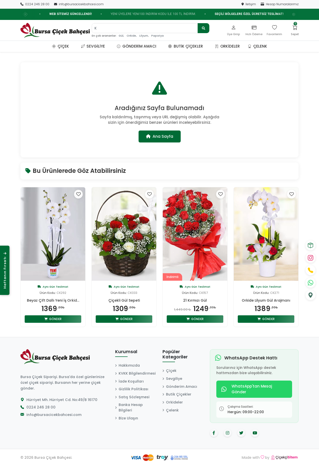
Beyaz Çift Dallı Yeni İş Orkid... (53, 300)
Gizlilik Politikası (131, 389)
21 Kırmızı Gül (195, 300)
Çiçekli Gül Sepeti (124, 300)
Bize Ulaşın (126, 418)
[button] (75, 46)
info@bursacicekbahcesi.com (79, 4)
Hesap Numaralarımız (280, 4)
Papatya (157, 35)
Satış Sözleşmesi (132, 397)
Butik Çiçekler (185, 46)
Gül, (121, 35)
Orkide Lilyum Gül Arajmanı (266, 300)
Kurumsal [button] (126, 352)
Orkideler (227, 46)
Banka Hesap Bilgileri (129, 407)
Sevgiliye (93, 46)
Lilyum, (144, 35)
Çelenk (257, 46)
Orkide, (132, 35)
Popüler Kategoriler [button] (175, 354)
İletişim (249, 4)
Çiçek (60, 46)
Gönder (53, 319)
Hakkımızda (127, 365)
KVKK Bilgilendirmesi (135, 373)
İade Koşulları (129, 381)
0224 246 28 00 (35, 4)
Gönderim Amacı (136, 46)
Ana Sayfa (159, 136)
